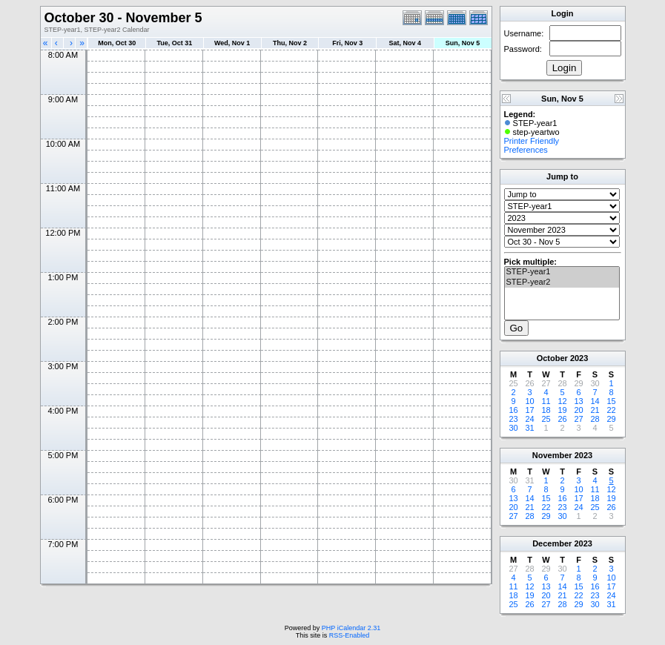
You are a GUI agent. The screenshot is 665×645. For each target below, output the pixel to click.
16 (513, 410)
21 (594, 410)
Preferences (526, 149)
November (552, 455)
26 (562, 418)
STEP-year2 (562, 282)
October (552, 358)
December (552, 543)
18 (545, 410)
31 (529, 427)
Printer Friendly (532, 140)
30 (513, 427)
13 (578, 401)
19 (562, 410)
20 (578, 410)
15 (610, 401)
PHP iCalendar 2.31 (351, 628)
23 (513, 418)
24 (529, 418)
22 (610, 410)
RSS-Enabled (349, 635)
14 (594, 401)
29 (610, 418)
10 (529, 401)
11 (545, 401)
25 (545, 418)
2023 (579, 358)
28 (594, 418)
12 (562, 401)
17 (529, 410)
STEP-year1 (562, 272)
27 (578, 418)
